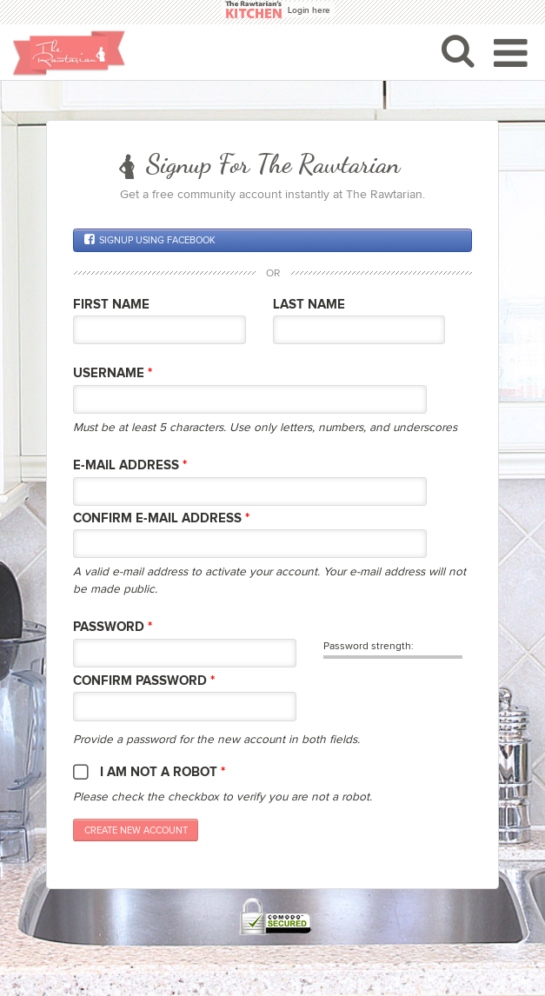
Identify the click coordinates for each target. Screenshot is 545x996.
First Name (111, 304)
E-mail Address (130, 465)
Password (112, 627)
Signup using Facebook (150, 240)
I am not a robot (162, 772)
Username (112, 373)
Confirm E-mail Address (161, 518)
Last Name (309, 304)
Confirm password (144, 681)
